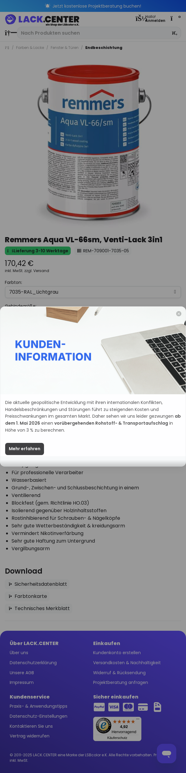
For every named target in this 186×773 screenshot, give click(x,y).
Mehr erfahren (24, 457)
